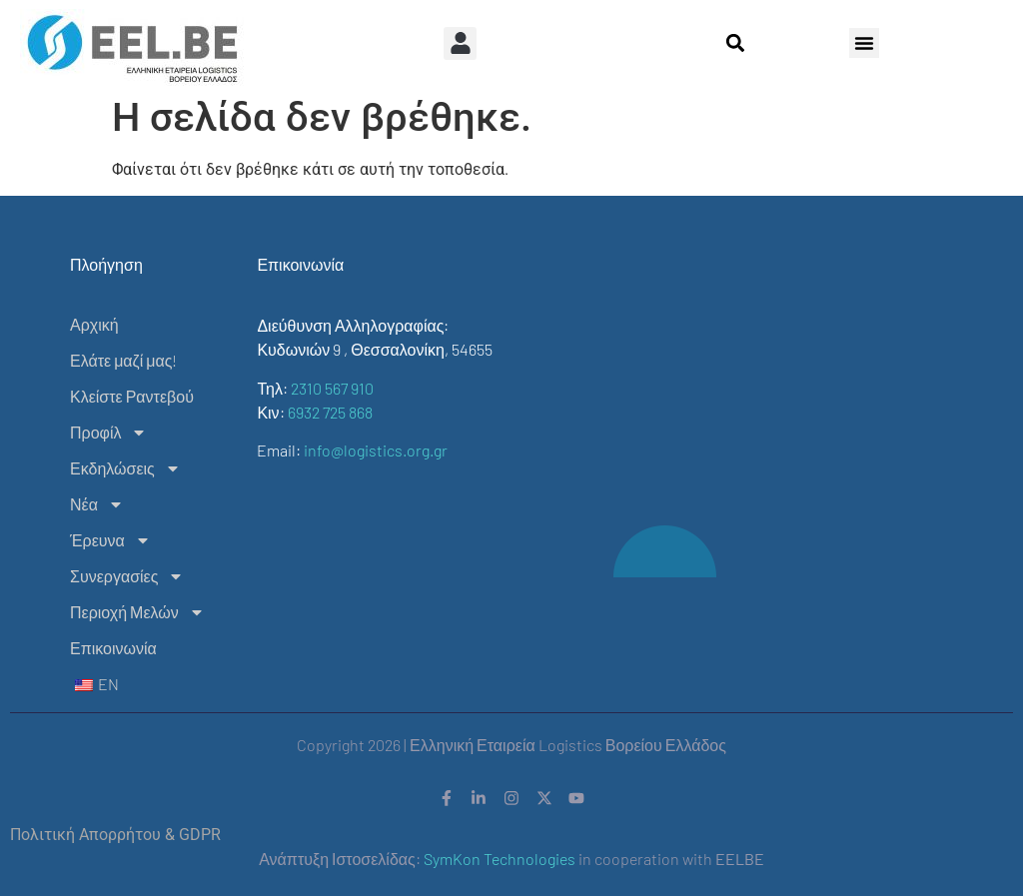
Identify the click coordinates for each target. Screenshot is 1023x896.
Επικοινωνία (113, 647)
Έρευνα (110, 540)
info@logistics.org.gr (376, 450)
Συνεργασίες (127, 576)
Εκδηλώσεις (125, 468)
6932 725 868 (330, 412)
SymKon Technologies (499, 859)
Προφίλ (108, 432)
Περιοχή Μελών (137, 612)
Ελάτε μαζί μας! (123, 360)
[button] (460, 43)
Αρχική (94, 324)
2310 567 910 (332, 388)
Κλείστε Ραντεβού (132, 396)
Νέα (97, 504)
